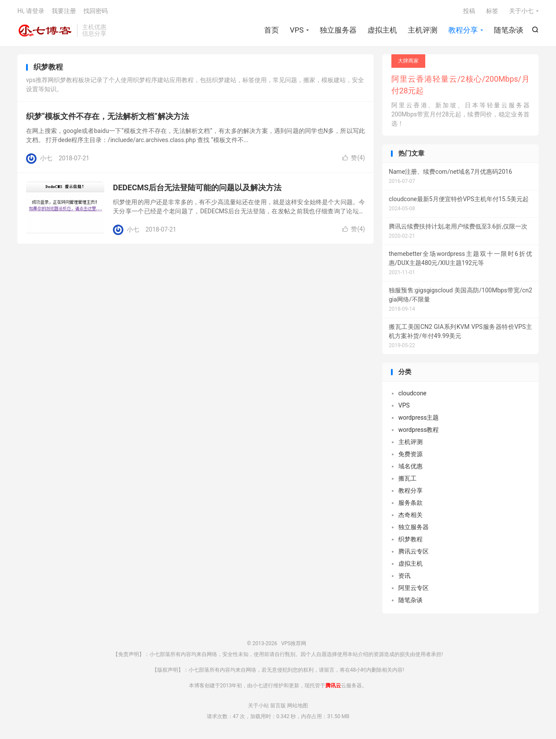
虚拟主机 (382, 30)
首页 (271, 30)
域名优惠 (410, 467)
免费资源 (410, 454)
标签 (492, 11)
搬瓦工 (407, 479)
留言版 (278, 706)
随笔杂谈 (508, 30)
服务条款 (410, 503)
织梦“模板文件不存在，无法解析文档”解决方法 (107, 117)
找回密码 (95, 11)
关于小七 (521, 11)
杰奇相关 (410, 515)
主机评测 (422, 30)
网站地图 (297, 706)
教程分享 (463, 30)
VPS (297, 30)
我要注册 (64, 11)
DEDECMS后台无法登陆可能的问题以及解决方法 (197, 188)
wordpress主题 (418, 418)
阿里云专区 (413, 588)
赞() (353, 159)
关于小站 (258, 706)
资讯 (404, 576)
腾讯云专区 (413, 552)
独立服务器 (338, 30)
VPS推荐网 (45, 31)
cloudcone (412, 394)
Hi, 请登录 (30, 11)
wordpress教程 (418, 430)
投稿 (469, 11)
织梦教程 (410, 540)
